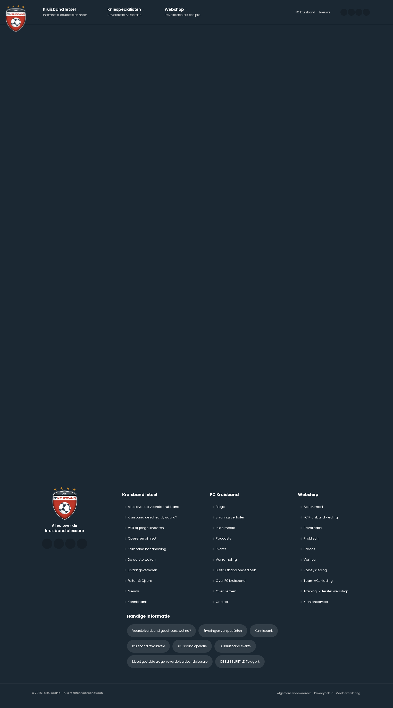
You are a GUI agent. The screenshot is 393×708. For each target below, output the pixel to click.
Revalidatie (313, 531)
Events (221, 552)
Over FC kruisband (231, 584)
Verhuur (310, 562)
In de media (225, 531)
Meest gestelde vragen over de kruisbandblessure (170, 665)
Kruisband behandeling (147, 552)
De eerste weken (142, 562)
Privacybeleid (323, 696)
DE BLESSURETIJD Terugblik (240, 665)
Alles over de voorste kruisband (153, 510)
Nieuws (324, 14)
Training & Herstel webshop (326, 594)
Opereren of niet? (142, 541)
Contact (222, 605)
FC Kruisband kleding (321, 520)
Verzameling (226, 562)
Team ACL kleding (318, 584)
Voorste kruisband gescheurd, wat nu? (161, 634)
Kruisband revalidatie (148, 649)
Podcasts (223, 541)
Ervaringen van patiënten (223, 634)
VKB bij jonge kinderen (146, 531)
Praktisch (311, 541)
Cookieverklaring (348, 696)
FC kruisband (305, 14)
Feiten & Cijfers (140, 584)
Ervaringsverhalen (142, 573)
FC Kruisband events (235, 649)
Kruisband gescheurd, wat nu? (152, 520)
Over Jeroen (226, 594)
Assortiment (313, 510)
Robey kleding (315, 573)
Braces (309, 552)
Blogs (220, 510)
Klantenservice (316, 605)
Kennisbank (137, 605)
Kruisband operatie (192, 649)
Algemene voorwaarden (294, 696)
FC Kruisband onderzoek (236, 573)
